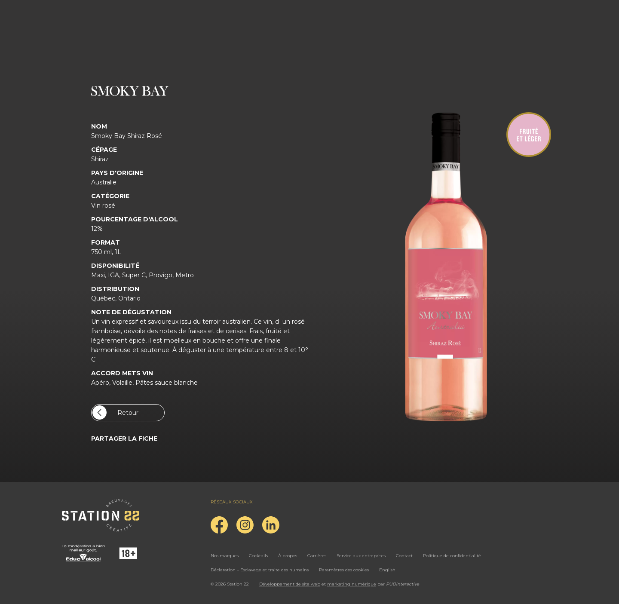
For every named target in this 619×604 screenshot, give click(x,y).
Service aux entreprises (361, 555)
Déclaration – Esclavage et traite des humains (260, 570)
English (387, 570)
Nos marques (225, 555)
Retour (115, 412)
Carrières (316, 555)
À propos (287, 555)
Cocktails (258, 555)
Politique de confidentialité (452, 555)
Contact (404, 555)
